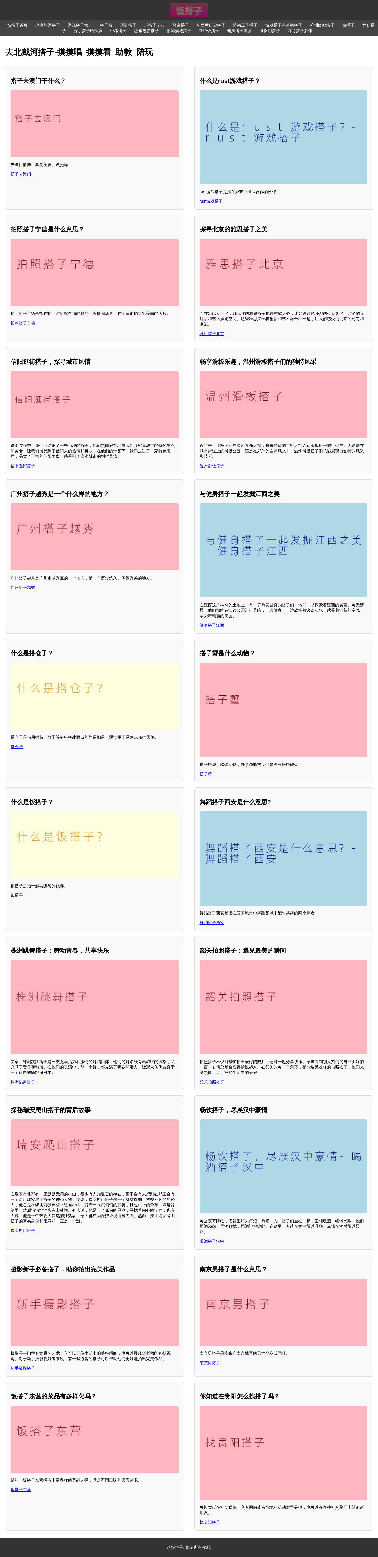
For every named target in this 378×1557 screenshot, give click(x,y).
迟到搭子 (128, 25)
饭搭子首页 (17, 25)
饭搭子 (17, 895)
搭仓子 (17, 747)
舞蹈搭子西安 (212, 922)
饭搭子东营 (21, 1489)
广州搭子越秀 (23, 587)
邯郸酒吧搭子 (179, 30)
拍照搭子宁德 (23, 323)
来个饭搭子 (209, 30)
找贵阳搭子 (210, 1522)
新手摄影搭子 (23, 1368)
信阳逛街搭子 (23, 466)
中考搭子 (118, 30)
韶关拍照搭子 (212, 1082)
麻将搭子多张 (300, 30)
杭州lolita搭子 (322, 25)
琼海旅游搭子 (47, 25)
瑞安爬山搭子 (23, 1230)
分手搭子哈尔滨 (88, 30)
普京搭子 (180, 25)
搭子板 (106, 25)
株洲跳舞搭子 (23, 1082)
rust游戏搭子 (211, 201)
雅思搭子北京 (212, 334)
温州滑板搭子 (212, 466)
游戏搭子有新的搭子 (283, 25)
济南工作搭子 (245, 25)
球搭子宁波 (154, 25)
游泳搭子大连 (80, 25)
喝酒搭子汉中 (212, 1241)
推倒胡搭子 (269, 30)
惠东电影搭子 (146, 30)
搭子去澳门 (21, 174)
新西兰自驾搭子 (211, 25)
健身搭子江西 (212, 625)
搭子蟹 (206, 774)
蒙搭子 (348, 25)
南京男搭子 (210, 1363)
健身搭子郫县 (239, 30)
